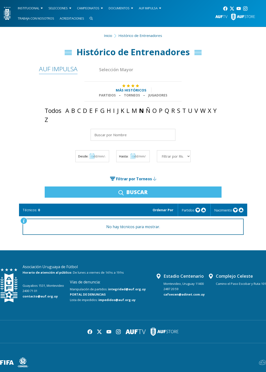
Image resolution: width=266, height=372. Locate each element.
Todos (53, 110)
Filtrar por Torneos (133, 178)
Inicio (108, 35)
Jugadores (157, 95)
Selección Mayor (116, 69)
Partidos (107, 95)
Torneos (132, 95)
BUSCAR (133, 192)
